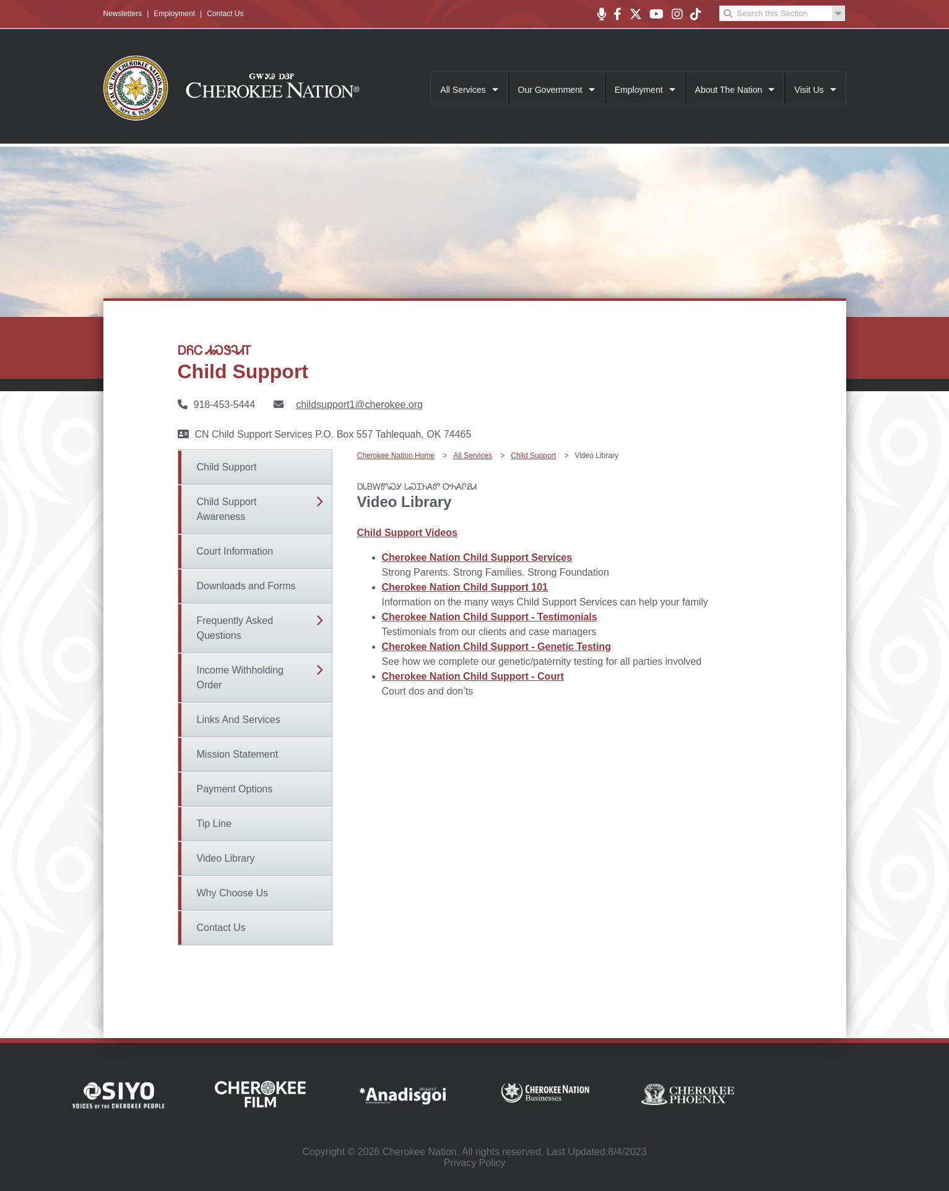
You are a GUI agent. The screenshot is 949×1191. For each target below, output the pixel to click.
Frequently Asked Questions (235, 628)
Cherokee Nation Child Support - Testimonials (489, 617)
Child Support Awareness (227, 509)
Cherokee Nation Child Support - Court (473, 676)
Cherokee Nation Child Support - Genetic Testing (496, 646)
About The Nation (729, 90)
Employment (174, 13)
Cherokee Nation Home (396, 455)
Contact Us (225, 13)
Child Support (227, 467)
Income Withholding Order (240, 677)
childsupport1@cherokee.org (359, 404)
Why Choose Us (233, 893)
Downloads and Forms (246, 586)
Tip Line (214, 823)
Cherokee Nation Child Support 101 (465, 587)
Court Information (235, 551)
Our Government (550, 90)
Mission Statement (238, 754)
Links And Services (238, 719)
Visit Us (808, 90)
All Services (462, 90)
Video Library (226, 858)
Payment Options (235, 789)
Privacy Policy (475, 1163)
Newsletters (122, 13)
